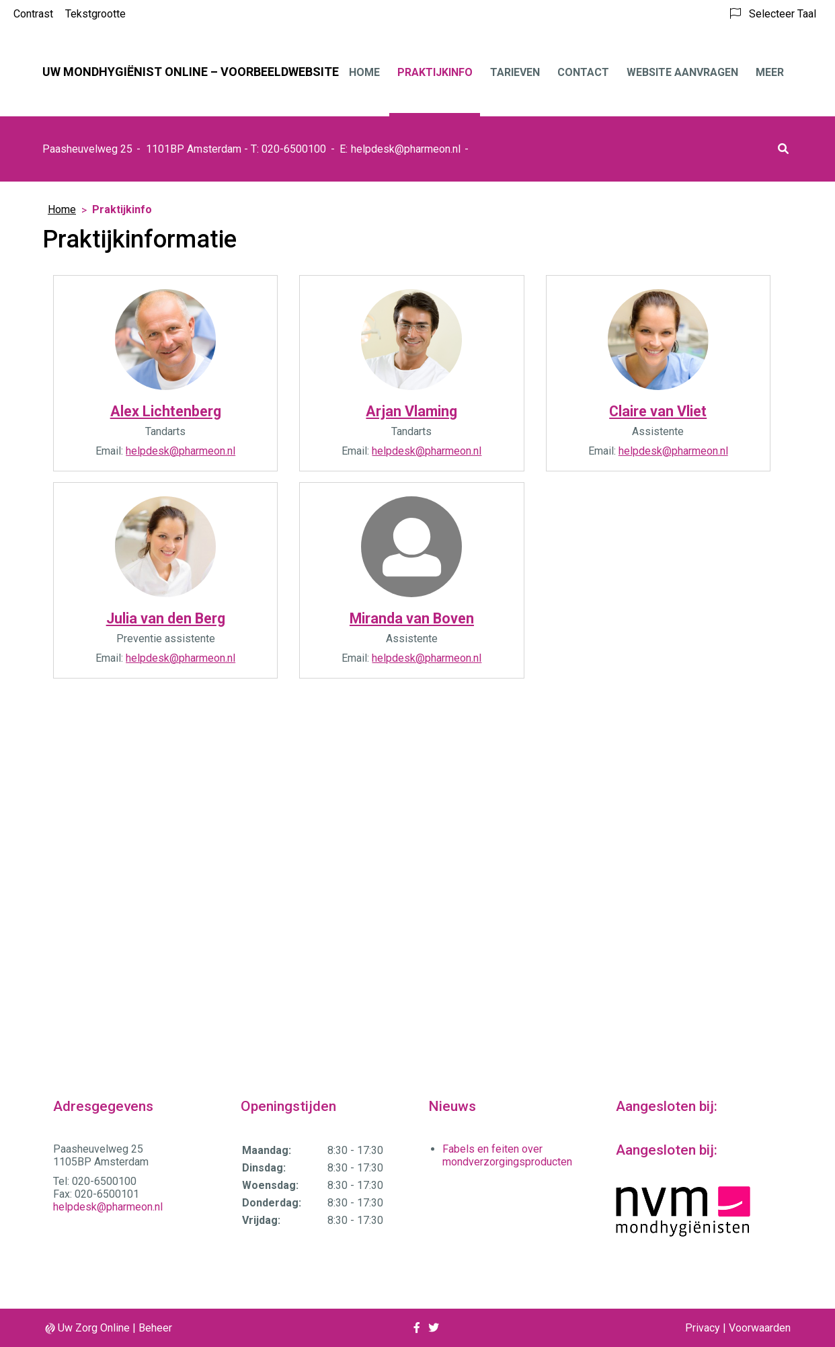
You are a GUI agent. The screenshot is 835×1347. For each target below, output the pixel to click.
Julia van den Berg (165, 618)
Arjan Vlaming (411, 411)
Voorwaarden (760, 1327)
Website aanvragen (682, 72)
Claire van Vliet (658, 411)
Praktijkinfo (435, 72)
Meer (770, 72)
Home (364, 72)
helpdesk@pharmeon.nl (406, 149)
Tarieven (515, 72)
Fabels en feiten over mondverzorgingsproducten (507, 1155)
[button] (783, 149)
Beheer (155, 1327)
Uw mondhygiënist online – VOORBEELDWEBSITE (190, 72)
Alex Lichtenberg (165, 411)
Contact (583, 72)
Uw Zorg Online (94, 1327)
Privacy (702, 1327)
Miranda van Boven (412, 618)
